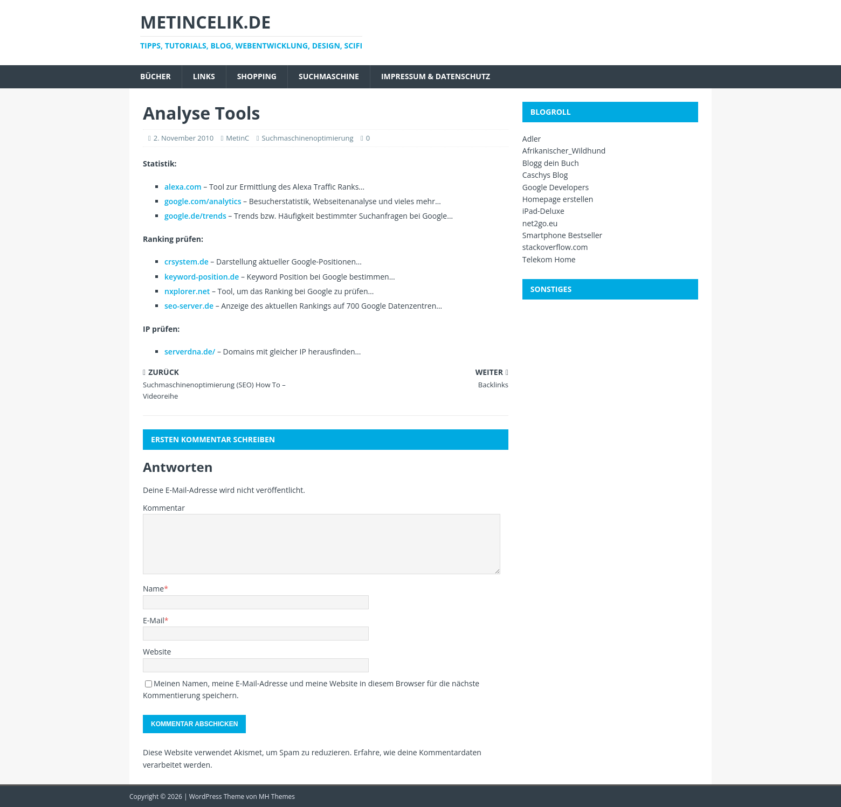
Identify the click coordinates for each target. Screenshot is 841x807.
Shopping (257, 76)
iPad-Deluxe (543, 211)
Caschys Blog (545, 175)
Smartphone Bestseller (562, 235)
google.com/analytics (202, 201)
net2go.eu (540, 223)
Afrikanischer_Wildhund (564, 150)
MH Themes (277, 796)
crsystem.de (186, 261)
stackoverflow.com (555, 247)
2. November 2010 (183, 138)
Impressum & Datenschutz (435, 76)
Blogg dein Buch (550, 163)
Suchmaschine (329, 76)
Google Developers (555, 187)
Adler (531, 139)
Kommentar (164, 508)
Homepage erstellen (558, 199)
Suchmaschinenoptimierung (307, 138)
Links (204, 76)
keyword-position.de (201, 277)
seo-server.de (188, 306)
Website (157, 651)
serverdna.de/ (189, 351)
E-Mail (153, 620)
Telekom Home (549, 259)
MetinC (237, 138)
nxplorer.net (187, 291)
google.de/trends (195, 216)
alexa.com (183, 187)
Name (153, 588)
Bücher (155, 76)
